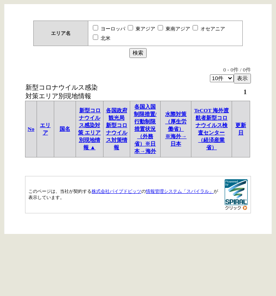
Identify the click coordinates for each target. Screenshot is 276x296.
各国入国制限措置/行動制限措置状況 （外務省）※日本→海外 (145, 129)
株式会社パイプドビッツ (116, 191)
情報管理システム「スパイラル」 (180, 191)
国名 (65, 129)
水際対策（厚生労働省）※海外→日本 (175, 129)
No (31, 129)
